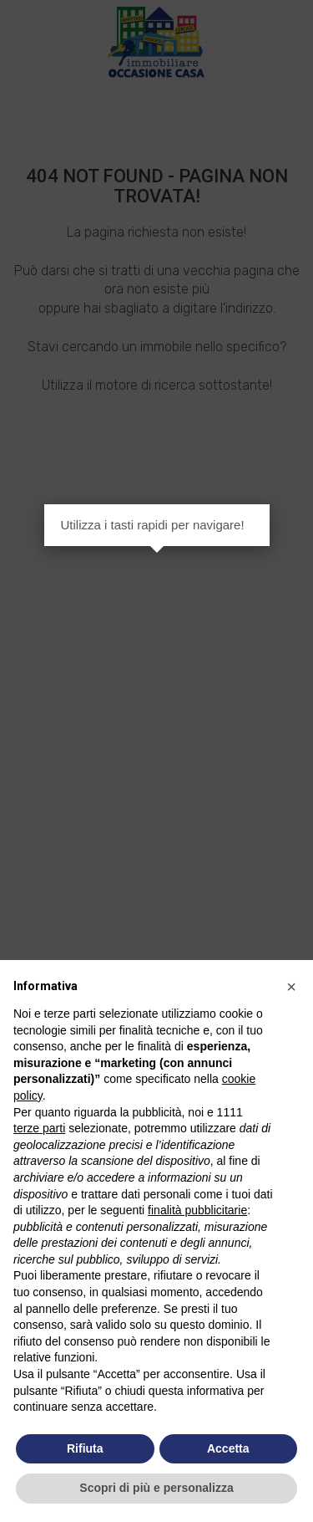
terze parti (39, 1128)
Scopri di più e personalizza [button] (156, 1487)
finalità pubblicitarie (197, 1210)
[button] (291, 986)
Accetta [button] (228, 1448)
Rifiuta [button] (85, 1448)
